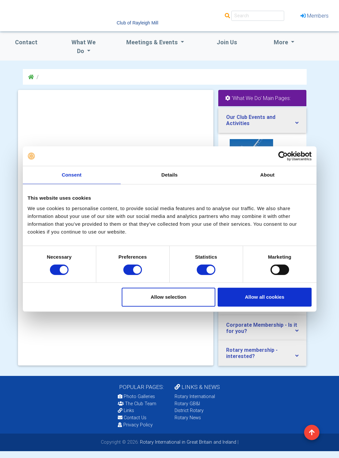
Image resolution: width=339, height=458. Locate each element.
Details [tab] (170, 175)
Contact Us (132, 418)
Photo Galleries (136, 396)
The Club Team (137, 404)
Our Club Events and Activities (250, 120)
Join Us (227, 42)
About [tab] (267, 175)
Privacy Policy (135, 425)
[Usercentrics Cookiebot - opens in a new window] (283, 156)
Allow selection (168, 297)
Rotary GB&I (187, 404)
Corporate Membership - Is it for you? (261, 328)
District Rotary (189, 410)
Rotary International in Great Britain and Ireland (187, 442)
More (281, 42)
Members (314, 15)
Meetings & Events (152, 42)
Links (126, 410)
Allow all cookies (265, 297)
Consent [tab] (72, 175)
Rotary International (195, 396)
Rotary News (188, 418)
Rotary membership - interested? (252, 353)
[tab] (262, 120)
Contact (26, 42)
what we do (83, 46)
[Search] (257, 16)
